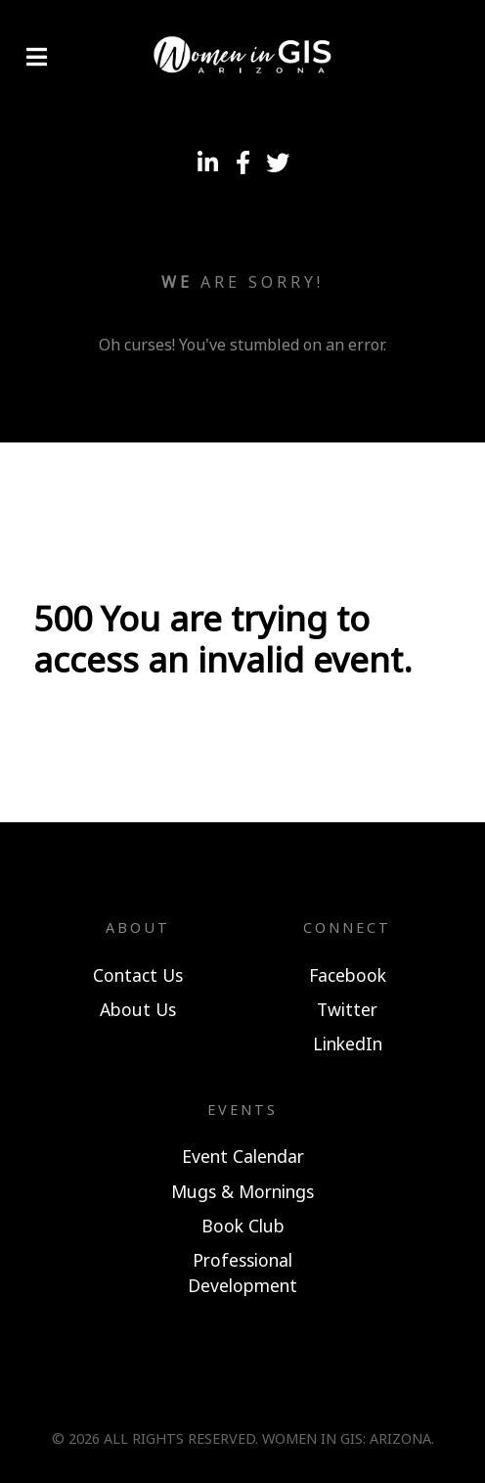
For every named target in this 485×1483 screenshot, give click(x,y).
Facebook (347, 975)
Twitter (347, 1009)
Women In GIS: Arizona (346, 1438)
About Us (138, 1009)
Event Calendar (243, 1156)
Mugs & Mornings (242, 1191)
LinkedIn (347, 1043)
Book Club (243, 1225)
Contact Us (138, 975)
